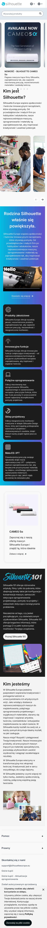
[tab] (17, 88)
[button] (36, 199)
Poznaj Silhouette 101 (15, 636)
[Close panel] (43, 889)
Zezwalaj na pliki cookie (18, 923)
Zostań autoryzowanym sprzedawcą (19, 884)
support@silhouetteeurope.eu (16, 865)
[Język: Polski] (32, 4)
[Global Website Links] (40, 4)
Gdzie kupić (7, 871)
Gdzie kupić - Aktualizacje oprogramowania (14, 877)
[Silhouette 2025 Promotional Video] (22, 277)
